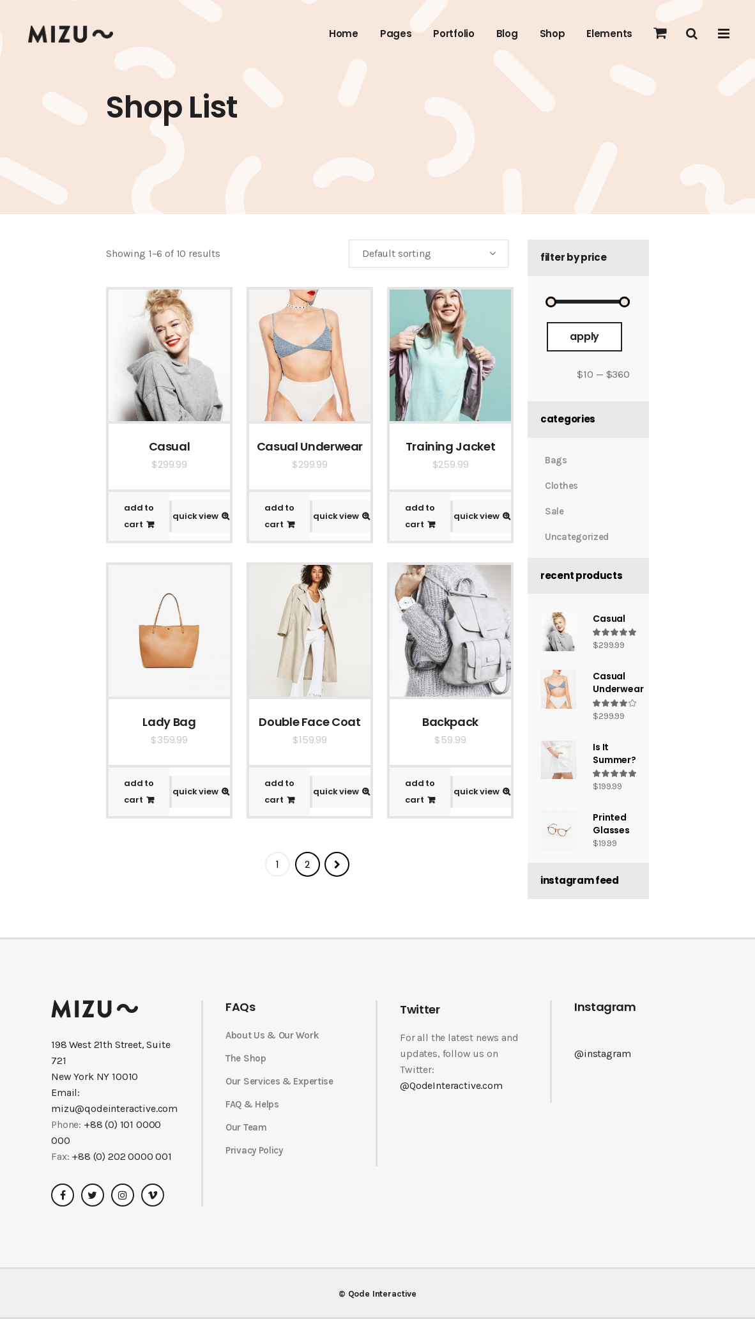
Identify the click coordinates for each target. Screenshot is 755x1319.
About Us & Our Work (272, 1035)
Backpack (450, 722)
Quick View (195, 516)
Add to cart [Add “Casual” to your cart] (139, 516)
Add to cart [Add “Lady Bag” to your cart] (139, 791)
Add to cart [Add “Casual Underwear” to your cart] (279, 516)
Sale (554, 511)
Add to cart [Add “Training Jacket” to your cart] (420, 516)
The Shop (245, 1058)
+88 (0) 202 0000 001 (122, 1156)
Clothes (561, 485)
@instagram (602, 1053)
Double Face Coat (309, 722)
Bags (556, 460)
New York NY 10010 (94, 1076)
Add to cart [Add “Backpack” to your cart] (420, 791)
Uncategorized (577, 537)
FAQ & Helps (252, 1104)
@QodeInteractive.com (451, 1085)
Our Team (246, 1127)
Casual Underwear (310, 446)
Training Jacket (451, 446)
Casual (169, 446)
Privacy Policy (254, 1150)
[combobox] (428, 254)
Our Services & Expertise (279, 1081)
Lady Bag (168, 722)
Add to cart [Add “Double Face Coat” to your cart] (279, 791)
